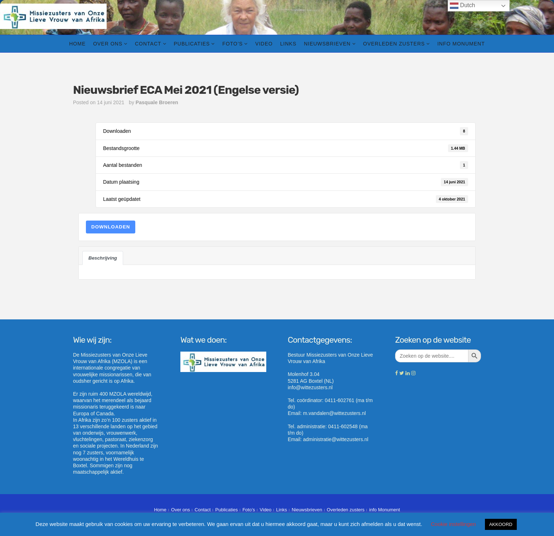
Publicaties (192, 44)
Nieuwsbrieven (327, 44)
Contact (148, 44)
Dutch (462, 5)
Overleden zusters (394, 44)
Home (77, 44)
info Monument (461, 44)
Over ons (107, 44)
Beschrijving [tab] (102, 258)
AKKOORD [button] (500, 524)
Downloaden (110, 227)
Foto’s (232, 44)
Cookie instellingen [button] (453, 524)
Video (264, 44)
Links (288, 44)
